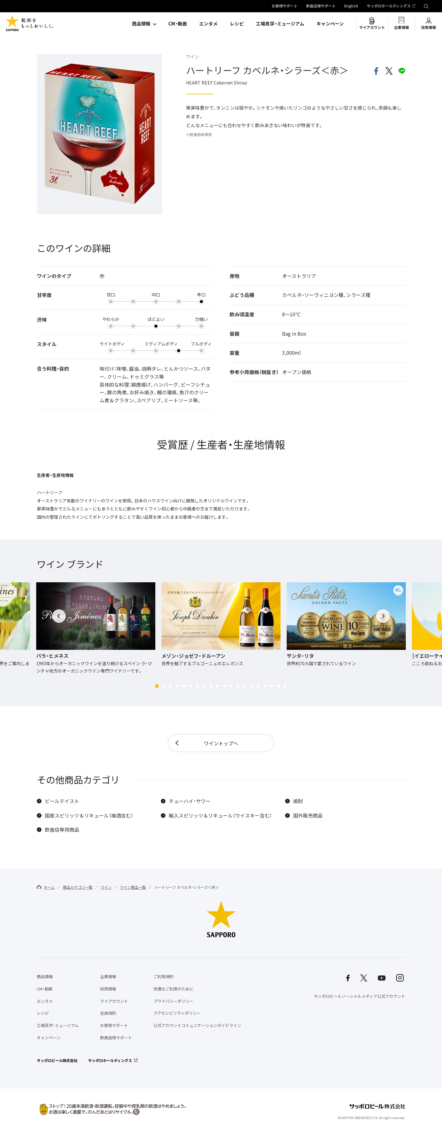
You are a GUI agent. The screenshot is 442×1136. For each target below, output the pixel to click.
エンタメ (208, 23)
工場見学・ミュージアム (280, 23)
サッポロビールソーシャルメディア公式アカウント (359, 996)
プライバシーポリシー (173, 1001)
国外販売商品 (308, 815)
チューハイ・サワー (190, 801)
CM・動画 (177, 23)
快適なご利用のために (173, 989)
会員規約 (108, 1013)
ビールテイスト (62, 801)
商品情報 (141, 23)
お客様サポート (284, 6)
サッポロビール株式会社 (57, 1060)
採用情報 (428, 27)
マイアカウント (372, 27)
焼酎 (298, 801)
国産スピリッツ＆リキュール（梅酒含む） (89, 815)
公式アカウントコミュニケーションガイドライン (197, 1025)
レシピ (237, 23)
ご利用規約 (163, 976)
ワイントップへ (221, 743)
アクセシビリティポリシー (177, 1013)
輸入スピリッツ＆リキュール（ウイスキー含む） (220, 815)
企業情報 (401, 27)
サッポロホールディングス (389, 6)
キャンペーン (330, 23)
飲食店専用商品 (62, 829)
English (351, 6)
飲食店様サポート (320, 6)
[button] (157, 686)
